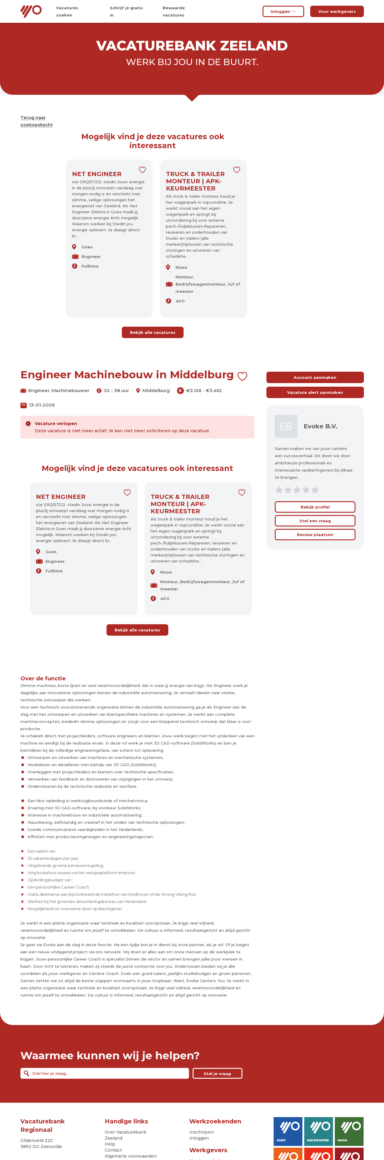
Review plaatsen (315, 534)
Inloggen (283, 11)
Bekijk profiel (315, 507)
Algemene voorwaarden (131, 1156)
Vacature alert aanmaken (315, 392)
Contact (113, 1150)
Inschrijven (201, 1132)
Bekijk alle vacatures (153, 332)
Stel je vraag (217, 1073)
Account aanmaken (315, 377)
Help (110, 1144)
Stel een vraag (315, 520)
